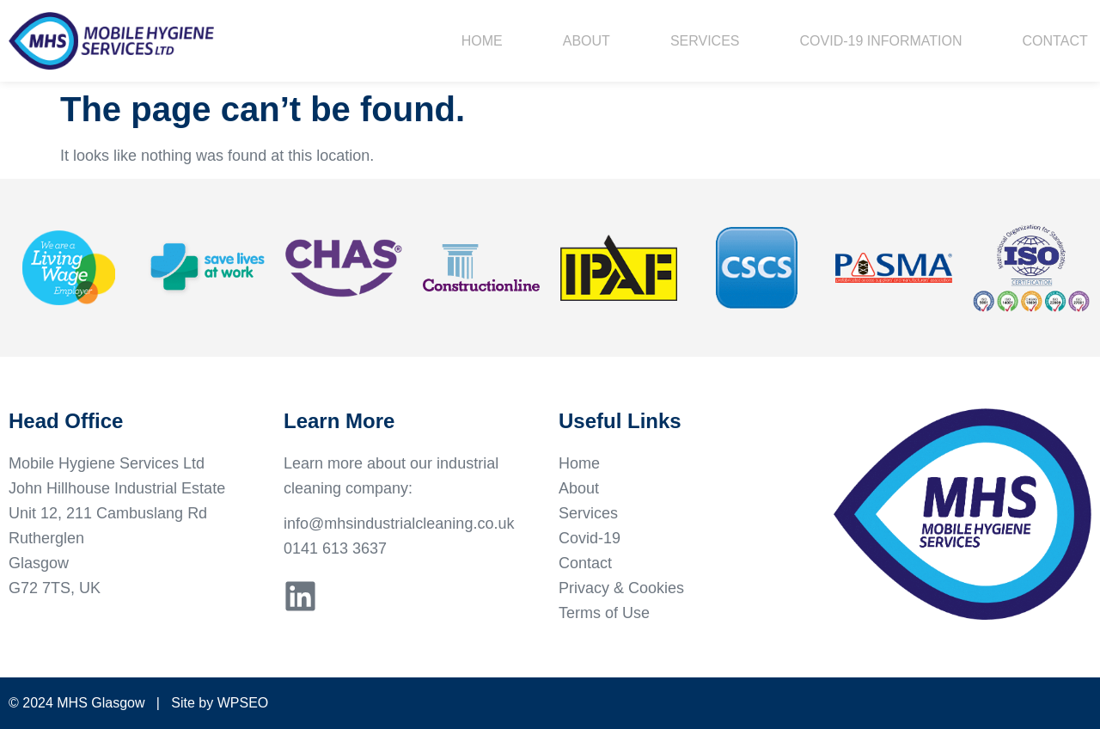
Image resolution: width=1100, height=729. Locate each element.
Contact (1055, 41)
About (586, 41)
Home (482, 41)
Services (705, 41)
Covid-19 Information (881, 41)
